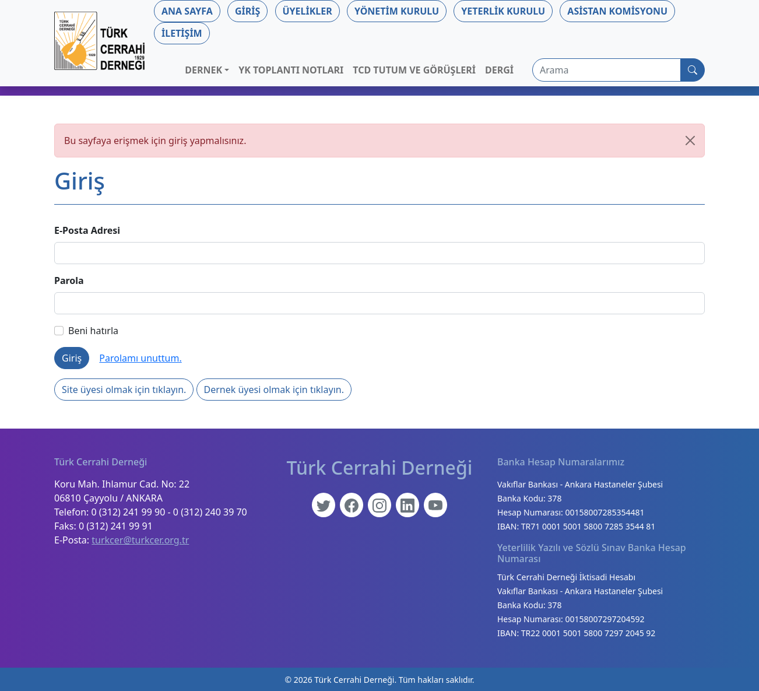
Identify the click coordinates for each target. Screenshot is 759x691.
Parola (69, 280)
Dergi (499, 70)
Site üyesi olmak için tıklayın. (124, 389)
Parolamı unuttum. (140, 358)
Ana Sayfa (187, 11)
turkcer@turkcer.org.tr (140, 540)
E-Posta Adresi (87, 230)
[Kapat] (690, 140)
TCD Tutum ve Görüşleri (414, 70)
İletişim (181, 33)
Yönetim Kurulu (396, 11)
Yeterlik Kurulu (503, 11)
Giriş (247, 11)
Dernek (203, 70)
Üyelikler (307, 11)
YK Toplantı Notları (290, 70)
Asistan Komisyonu (617, 11)
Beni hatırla (86, 330)
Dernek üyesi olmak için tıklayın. (274, 389)
